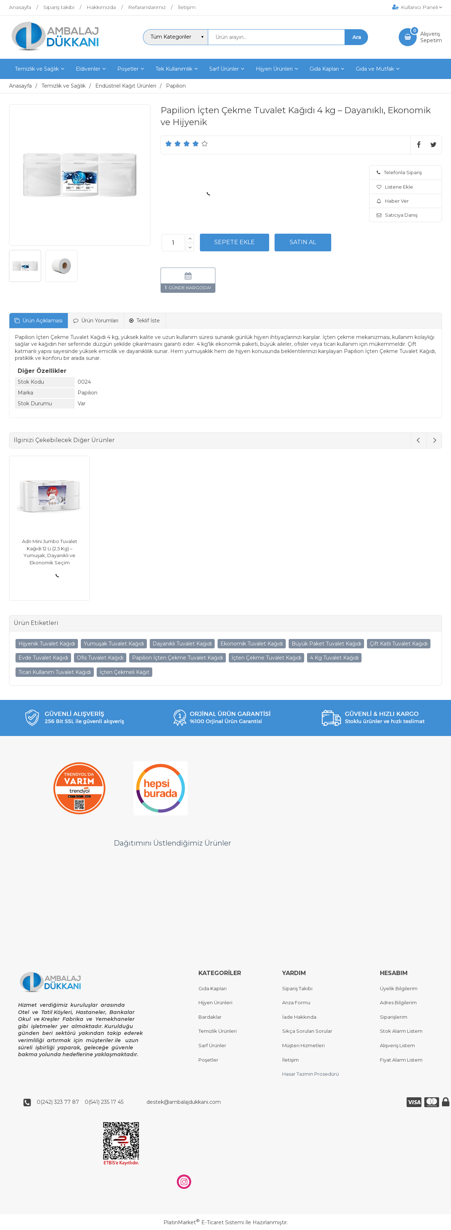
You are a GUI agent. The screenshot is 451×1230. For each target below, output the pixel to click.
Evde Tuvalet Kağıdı (43, 657)
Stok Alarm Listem (401, 1031)
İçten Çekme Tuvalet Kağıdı (266, 657)
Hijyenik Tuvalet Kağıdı (46, 643)
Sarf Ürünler (212, 1045)
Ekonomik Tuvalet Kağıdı (251, 643)
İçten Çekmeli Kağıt (124, 672)
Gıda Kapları (212, 988)
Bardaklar (210, 1017)
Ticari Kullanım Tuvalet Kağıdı (54, 672)
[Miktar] (173, 242)
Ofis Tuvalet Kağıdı (100, 657)
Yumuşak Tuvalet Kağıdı (114, 643)
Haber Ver (393, 201)
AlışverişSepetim (431, 37)
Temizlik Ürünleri (217, 1031)
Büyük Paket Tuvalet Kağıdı (326, 643)
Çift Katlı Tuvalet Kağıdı (399, 643)
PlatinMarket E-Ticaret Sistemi (203, 1222)
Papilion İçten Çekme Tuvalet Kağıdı (177, 657)
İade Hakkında (299, 1017)
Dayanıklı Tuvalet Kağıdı (182, 643)
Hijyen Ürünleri (215, 1003)
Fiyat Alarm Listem (401, 1060)
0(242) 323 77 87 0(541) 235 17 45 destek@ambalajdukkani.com (126, 1102)
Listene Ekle (395, 187)
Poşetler (208, 1060)
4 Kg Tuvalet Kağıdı (334, 657)
